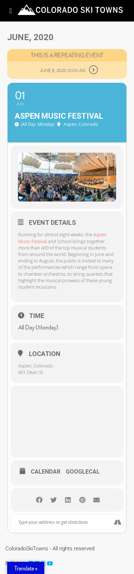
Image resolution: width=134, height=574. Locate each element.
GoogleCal (83, 472)
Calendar (45, 472)
